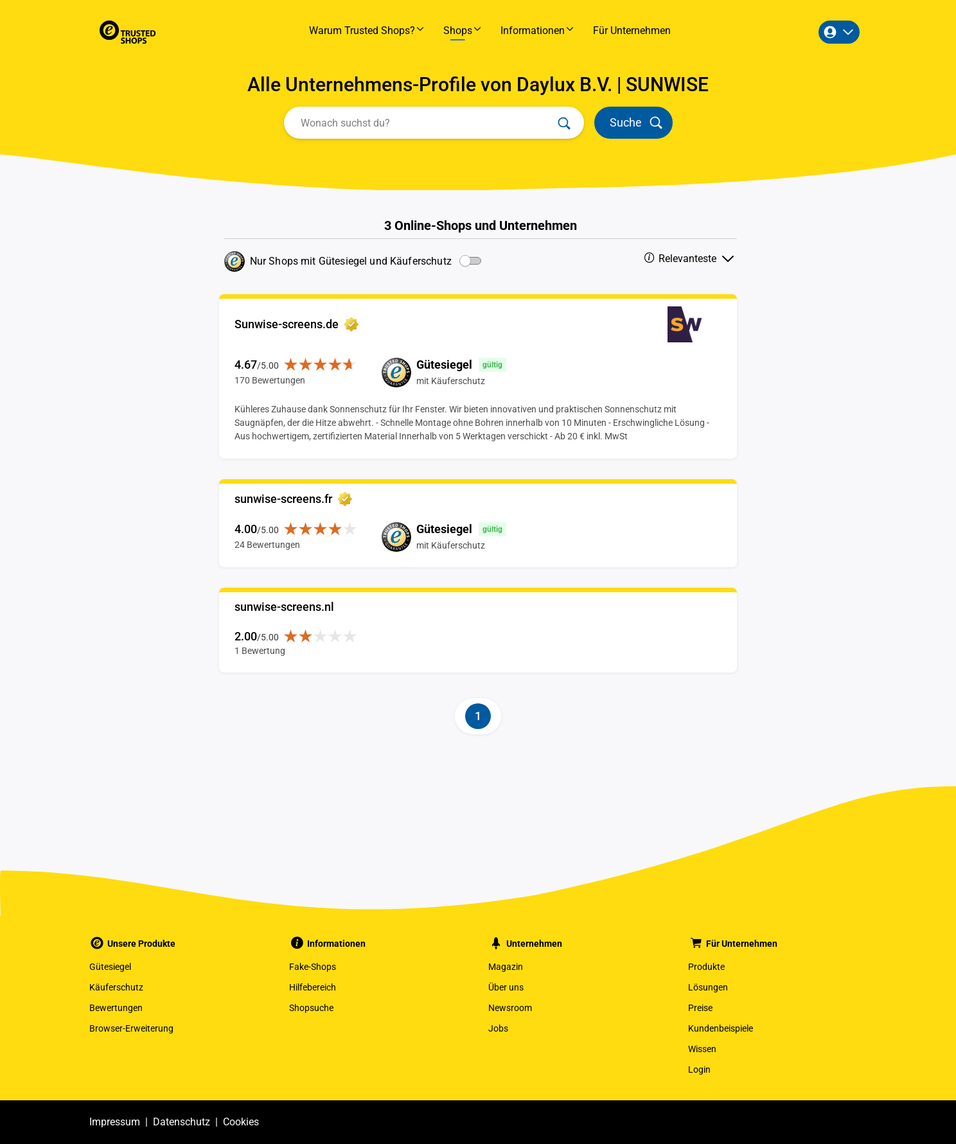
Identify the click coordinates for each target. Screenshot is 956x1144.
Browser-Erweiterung (131, 1028)
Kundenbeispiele (720, 1028)
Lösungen (708, 987)
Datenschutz (181, 1122)
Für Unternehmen (632, 30)
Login (699, 1069)
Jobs (498, 1028)
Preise (700, 1008)
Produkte (706, 967)
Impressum (114, 1122)
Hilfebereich (312, 987)
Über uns (506, 987)
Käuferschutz (116, 987)
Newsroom (510, 1008)
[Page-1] (478, 716)
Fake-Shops (312, 967)
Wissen (702, 1049)
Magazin (505, 967)
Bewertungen (116, 1008)
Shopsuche (311, 1008)
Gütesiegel (110, 967)
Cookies (241, 1122)
